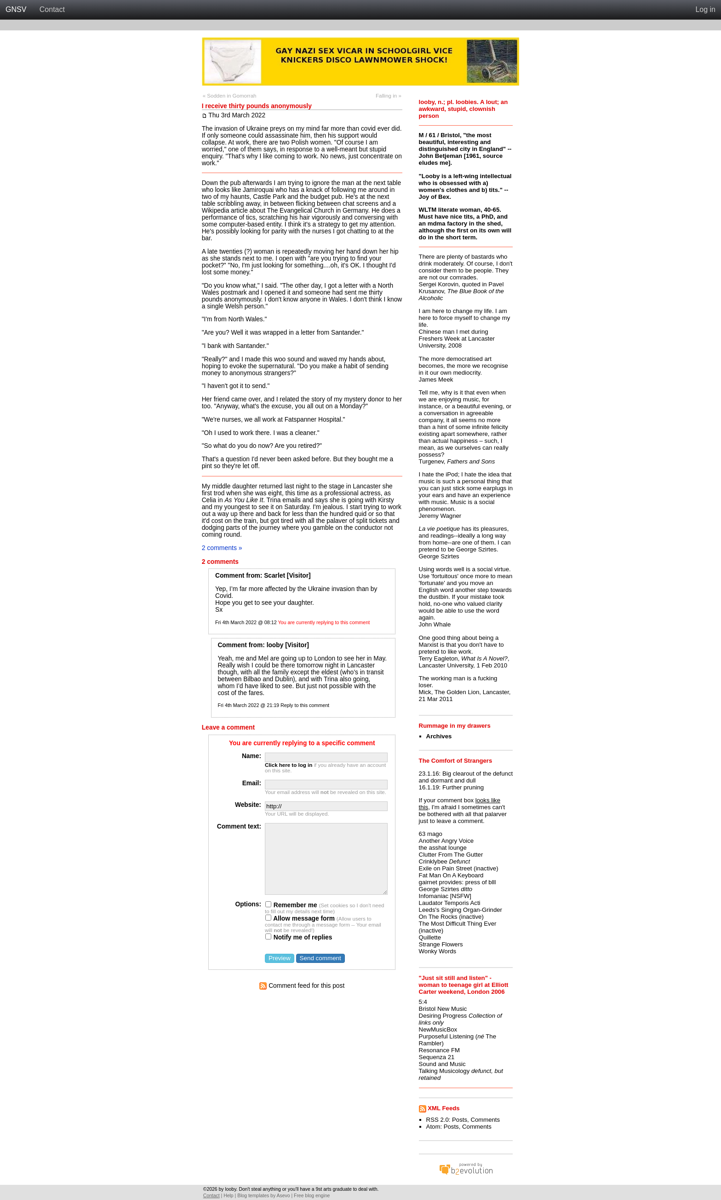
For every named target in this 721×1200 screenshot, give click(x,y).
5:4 (423, 1001)
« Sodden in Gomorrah (230, 96)
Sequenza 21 (437, 1057)
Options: (248, 904)
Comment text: (239, 826)
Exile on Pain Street (445, 868)
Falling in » (388, 96)
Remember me (291, 905)
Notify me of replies (298, 937)
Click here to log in (288, 765)
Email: (251, 783)
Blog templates (253, 1195)
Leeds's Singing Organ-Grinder (460, 909)
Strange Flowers (441, 944)
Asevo (283, 1195)
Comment (229, 575)
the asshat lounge (443, 847)
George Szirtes (439, 889)
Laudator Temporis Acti (450, 902)
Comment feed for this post (301, 985)
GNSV (16, 9)
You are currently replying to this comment (324, 622)
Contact (52, 9)
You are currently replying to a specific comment (302, 743)
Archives (439, 736)
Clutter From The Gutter (451, 854)
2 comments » (222, 547)
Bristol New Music (443, 1008)
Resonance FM (439, 1050)
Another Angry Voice (446, 840)
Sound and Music (442, 1064)
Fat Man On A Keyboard (451, 875)
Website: (248, 804)
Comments (485, 1119)
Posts (459, 1119)
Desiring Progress (443, 1015)
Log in (705, 9)
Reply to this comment (304, 705)
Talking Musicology (444, 1070)
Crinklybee (433, 861)
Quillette (430, 937)
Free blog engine (312, 1195)
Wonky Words (438, 951)
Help (228, 1195)
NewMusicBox (438, 1029)
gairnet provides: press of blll (457, 882)
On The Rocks (438, 916)
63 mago (430, 833)
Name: (251, 756)
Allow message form (300, 918)
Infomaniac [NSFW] (445, 896)
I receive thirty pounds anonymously (257, 106)
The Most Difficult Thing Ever (458, 923)
